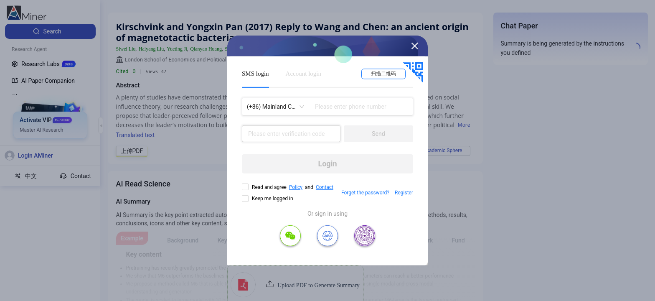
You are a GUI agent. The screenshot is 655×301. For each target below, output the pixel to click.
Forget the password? (365, 193)
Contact (324, 187)
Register (404, 193)
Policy (295, 187)
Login (327, 163)
